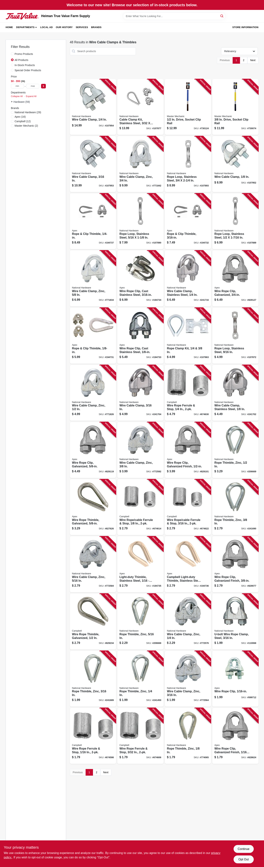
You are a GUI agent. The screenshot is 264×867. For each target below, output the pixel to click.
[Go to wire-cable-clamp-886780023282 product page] (235, 164)
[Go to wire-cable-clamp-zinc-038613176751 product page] (140, 450)
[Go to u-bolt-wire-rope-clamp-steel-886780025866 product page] (235, 622)
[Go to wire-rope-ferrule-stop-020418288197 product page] (93, 736)
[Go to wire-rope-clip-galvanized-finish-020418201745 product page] (188, 450)
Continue (243, 848)
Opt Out (243, 859)
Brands (96, 27)
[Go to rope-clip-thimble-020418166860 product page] (93, 221)
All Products (21, 60)
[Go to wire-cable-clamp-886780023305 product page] (93, 107)
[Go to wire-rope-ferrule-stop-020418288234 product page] (188, 393)
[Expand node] (12, 101)
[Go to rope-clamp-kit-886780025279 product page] (188, 336)
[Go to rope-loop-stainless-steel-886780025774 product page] (140, 221)
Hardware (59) (22, 101)
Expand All (31, 96)
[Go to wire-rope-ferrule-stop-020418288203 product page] (140, 736)
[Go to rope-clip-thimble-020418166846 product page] (93, 336)
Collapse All (17, 96)
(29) (28, 112)
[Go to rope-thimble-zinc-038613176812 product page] (140, 679)
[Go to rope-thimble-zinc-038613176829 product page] (140, 622)
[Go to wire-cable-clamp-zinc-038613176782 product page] (140, 164)
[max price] (32, 86)
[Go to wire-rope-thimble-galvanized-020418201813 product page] (93, 622)
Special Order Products (28, 70)
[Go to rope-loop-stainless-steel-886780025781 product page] (188, 164)
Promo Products (24, 54)
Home (9, 27)
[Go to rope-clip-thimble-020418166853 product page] (188, 221)
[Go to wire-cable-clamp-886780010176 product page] (140, 393)
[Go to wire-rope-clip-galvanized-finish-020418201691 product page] (235, 736)
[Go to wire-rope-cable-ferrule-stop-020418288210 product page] (140, 507)
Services (82, 27)
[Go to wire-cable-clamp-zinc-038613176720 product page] (188, 679)
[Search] (222, 16)
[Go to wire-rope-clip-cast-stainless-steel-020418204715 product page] (140, 278)
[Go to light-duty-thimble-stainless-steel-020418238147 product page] (140, 564)
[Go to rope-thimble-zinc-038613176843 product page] (235, 450)
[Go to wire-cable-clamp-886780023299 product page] (93, 164)
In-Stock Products (25, 65)
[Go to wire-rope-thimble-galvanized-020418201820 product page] (93, 507)
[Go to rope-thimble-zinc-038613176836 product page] (235, 507)
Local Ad (46, 27)
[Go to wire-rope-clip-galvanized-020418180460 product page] (235, 278)
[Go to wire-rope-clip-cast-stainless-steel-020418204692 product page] (140, 336)
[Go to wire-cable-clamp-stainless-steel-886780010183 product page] (188, 278)
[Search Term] (174, 16)
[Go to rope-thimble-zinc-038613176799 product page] (188, 736)
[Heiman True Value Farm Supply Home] (22, 16)
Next (253, 60)
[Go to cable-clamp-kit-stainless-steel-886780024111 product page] (140, 107)
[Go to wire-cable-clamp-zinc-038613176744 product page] (93, 564)
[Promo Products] (12, 53)
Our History (64, 27)
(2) (26, 125)
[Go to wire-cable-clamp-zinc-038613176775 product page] (93, 278)
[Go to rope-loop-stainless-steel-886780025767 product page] (235, 221)
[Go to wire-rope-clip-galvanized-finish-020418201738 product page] (235, 564)
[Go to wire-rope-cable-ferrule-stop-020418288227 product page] (188, 507)
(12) (23, 121)
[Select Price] (43, 86)
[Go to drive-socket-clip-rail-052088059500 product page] (235, 107)
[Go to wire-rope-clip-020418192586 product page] (235, 679)
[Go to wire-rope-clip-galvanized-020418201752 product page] (93, 450)
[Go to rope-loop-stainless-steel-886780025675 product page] (235, 336)
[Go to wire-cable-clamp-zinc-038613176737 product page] (188, 622)
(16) (20, 116)
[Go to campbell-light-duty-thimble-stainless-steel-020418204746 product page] (188, 564)
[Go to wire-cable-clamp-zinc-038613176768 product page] (93, 393)
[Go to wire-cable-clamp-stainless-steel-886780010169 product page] (235, 393)
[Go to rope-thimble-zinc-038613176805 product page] (93, 679)
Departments (25, 27)
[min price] (17, 86)
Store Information (245, 27)
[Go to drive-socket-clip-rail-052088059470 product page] (188, 107)
